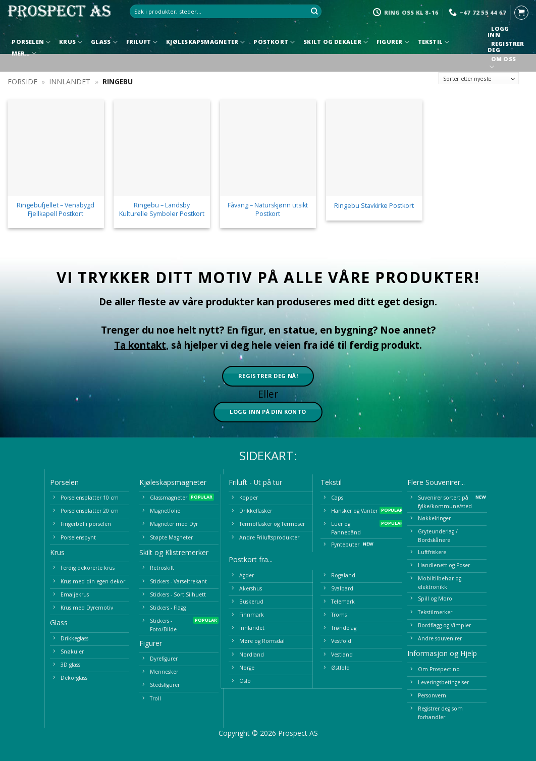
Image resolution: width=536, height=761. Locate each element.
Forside (22, 81)
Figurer (393, 42)
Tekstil (434, 42)
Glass (104, 42)
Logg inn (498, 32)
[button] (521, 13)
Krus (70, 42)
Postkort (274, 42)
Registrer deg (506, 47)
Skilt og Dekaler (335, 42)
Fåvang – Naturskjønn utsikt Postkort (268, 209)
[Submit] (314, 12)
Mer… (24, 53)
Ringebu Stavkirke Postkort (374, 206)
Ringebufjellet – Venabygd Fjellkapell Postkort (55, 209)
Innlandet (69, 81)
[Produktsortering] (479, 79)
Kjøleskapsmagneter (205, 42)
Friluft (142, 42)
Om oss (503, 64)
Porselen (31, 42)
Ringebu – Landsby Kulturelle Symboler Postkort (161, 209)
